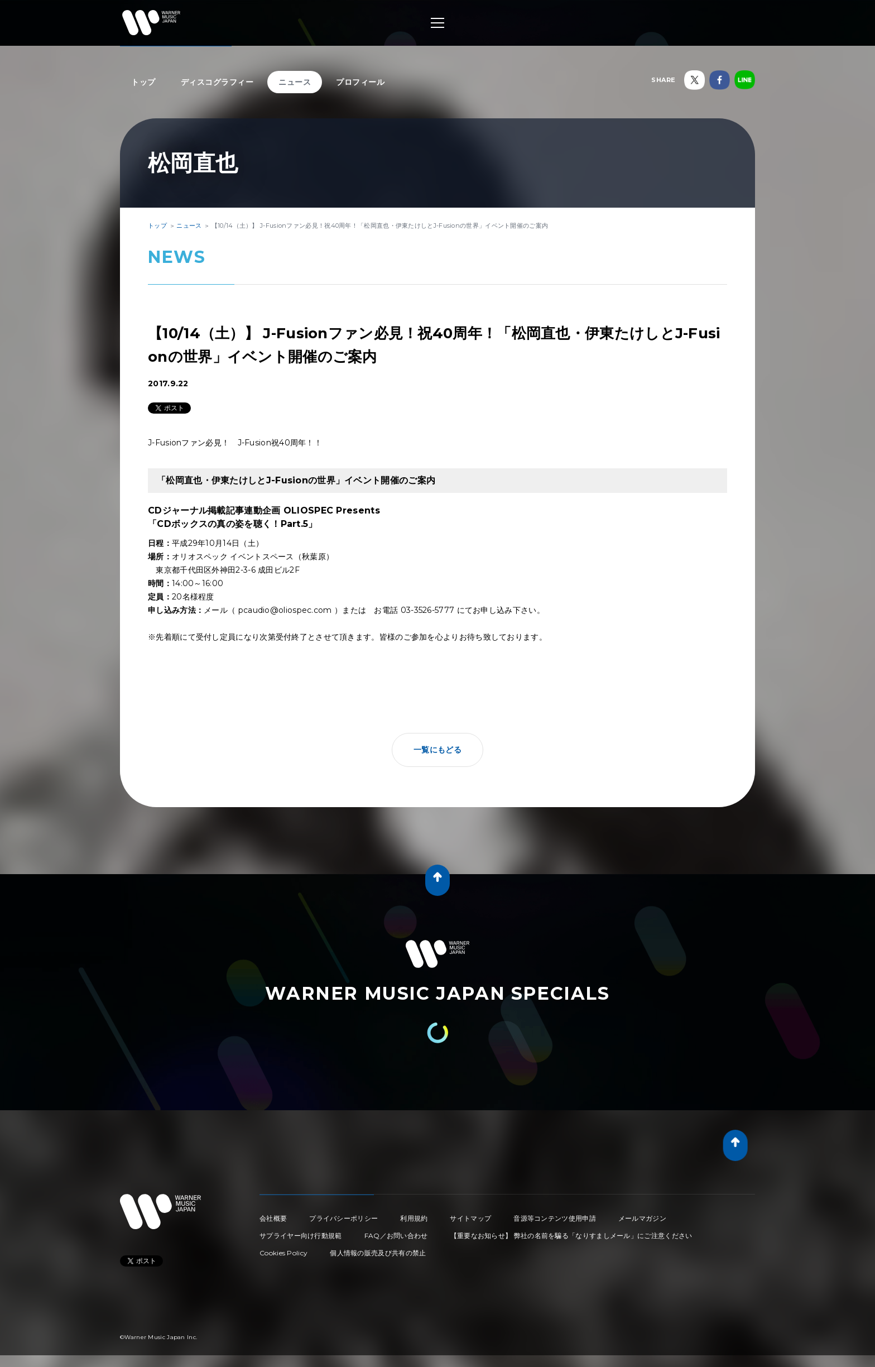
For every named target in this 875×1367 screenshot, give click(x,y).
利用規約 (413, 1218)
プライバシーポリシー (343, 1218)
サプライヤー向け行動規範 (300, 1235)
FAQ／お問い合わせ (396, 1235)
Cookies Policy (283, 1253)
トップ (143, 82)
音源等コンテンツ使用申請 (554, 1218)
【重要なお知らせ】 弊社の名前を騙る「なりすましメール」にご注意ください (571, 1235)
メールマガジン (642, 1218)
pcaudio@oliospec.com (285, 610)
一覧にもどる (437, 750)
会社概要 (273, 1218)
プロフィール (360, 82)
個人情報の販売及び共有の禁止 (378, 1253)
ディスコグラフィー (217, 82)
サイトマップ (470, 1218)
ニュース (294, 82)
